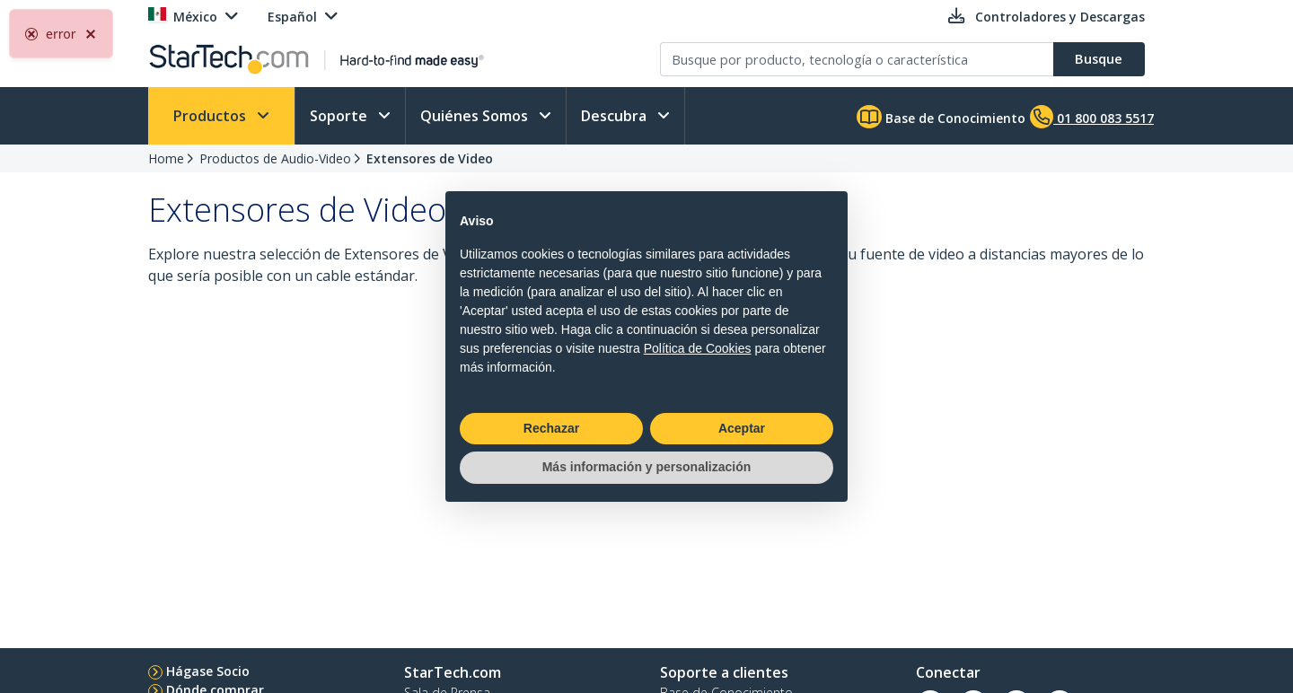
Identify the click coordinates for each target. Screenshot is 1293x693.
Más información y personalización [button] (647, 467)
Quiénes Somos (476, 116)
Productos (211, 116)
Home (166, 158)
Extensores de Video (429, 158)
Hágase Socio (208, 671)
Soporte (340, 116)
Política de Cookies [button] (698, 348)
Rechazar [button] (551, 428)
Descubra (615, 116)
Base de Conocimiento (941, 116)
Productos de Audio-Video (275, 158)
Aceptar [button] (741, 428)
